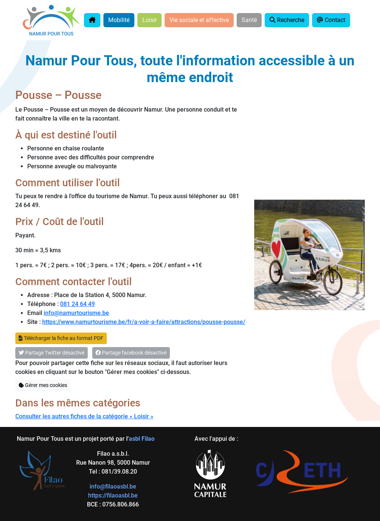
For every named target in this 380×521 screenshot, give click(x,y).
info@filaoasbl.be (113, 486)
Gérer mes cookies (43, 385)
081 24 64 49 (77, 304)
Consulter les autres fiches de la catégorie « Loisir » (84, 416)
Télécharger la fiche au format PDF (61, 338)
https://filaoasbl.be (113, 495)
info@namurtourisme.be (76, 312)
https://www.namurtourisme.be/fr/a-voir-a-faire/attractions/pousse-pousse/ (143, 321)
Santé (249, 20)
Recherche (287, 20)
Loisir (149, 20)
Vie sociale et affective (199, 20)
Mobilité (119, 20)
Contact (331, 20)
